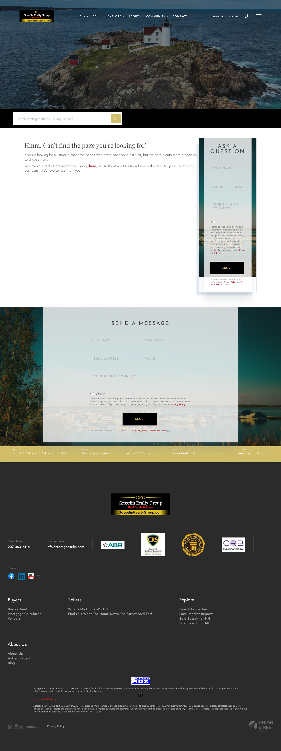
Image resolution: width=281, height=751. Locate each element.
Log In (233, 17)
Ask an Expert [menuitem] (19, 658)
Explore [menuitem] (115, 16)
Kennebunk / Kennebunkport (195, 453)
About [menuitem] (134, 16)
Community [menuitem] (155, 16)
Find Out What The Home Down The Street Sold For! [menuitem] (110, 613)
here (92, 165)
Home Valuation (250, 453)
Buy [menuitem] (83, 16)
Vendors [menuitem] (14, 618)
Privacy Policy (230, 282)
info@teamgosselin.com (65, 546)
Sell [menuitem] (96, 16)
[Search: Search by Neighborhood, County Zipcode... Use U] (63, 118)
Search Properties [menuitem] (193, 609)
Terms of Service (158, 430)
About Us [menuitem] (15, 653)
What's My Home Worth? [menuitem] (88, 609)
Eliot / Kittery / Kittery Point (38, 453)
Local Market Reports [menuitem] (196, 613)
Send (226, 268)
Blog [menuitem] (11, 662)
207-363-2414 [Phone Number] (19, 546)
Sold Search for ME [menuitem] (194, 623)
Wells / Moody (138, 453)
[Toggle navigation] (258, 16)
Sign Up (218, 17)
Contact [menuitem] (180, 16)
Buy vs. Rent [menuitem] (18, 609)
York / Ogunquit (95, 453)
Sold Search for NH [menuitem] (194, 618)
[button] (116, 118)
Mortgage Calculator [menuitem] (24, 613)
